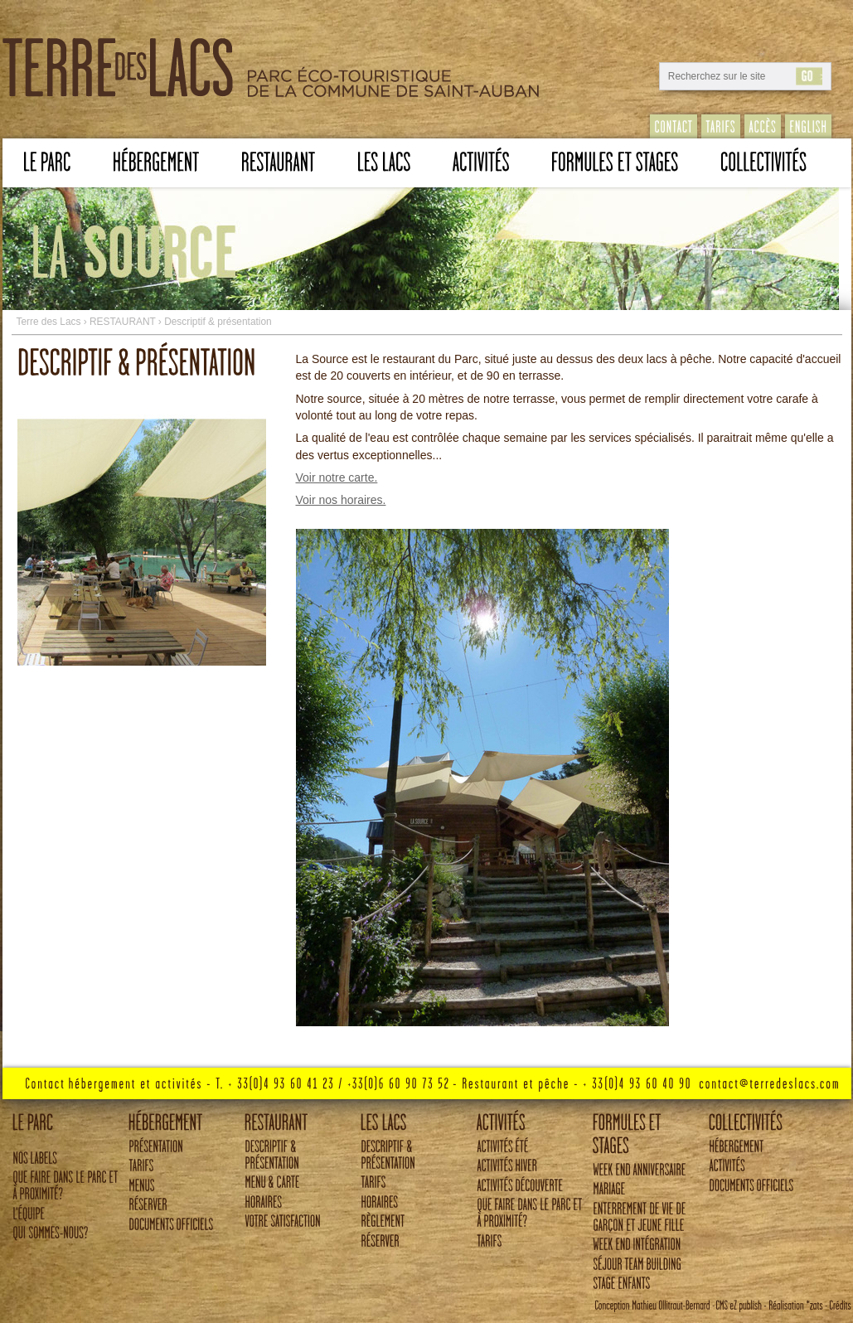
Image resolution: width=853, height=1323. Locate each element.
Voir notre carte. (337, 477)
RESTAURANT (123, 321)
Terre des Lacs (48, 321)
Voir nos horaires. (341, 499)
